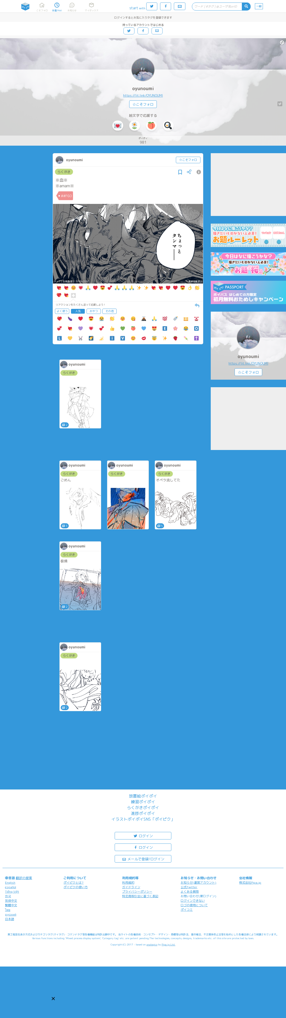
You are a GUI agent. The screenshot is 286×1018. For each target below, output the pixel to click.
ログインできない (193, 900)
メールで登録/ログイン (143, 859)
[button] (53, 998)
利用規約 (128, 882)
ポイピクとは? (73, 882)
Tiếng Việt (12, 891)
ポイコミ (187, 910)
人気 (78, 311)
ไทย (7, 910)
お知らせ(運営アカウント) (198, 882)
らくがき (63, 171)
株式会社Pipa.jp (250, 882)
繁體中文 (11, 905)
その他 (109, 311)
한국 (8, 896)
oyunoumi (143, 88)
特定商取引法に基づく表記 (140, 896)
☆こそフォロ (143, 104)
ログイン (143, 835)
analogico (152, 944)
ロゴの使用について (194, 905)
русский (10, 914)
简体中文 (11, 900)
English (10, 882)
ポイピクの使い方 (75, 887)
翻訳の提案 (24, 878)
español (10, 887)
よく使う (62, 311)
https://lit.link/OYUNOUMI (143, 95)
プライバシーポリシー (137, 891)
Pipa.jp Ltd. (168, 944)
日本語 (9, 919)
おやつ (94, 311)
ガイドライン (131, 887)
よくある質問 (190, 891)
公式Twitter (189, 887)
